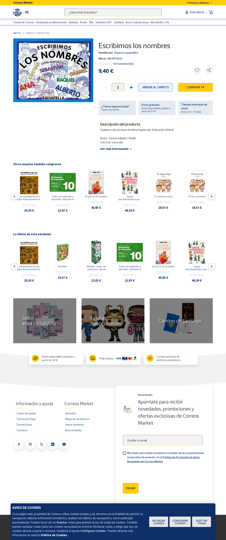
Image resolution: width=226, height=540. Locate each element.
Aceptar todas (201, 522)
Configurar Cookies (180, 522)
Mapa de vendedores (77, 418)
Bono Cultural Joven (137, 22)
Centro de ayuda (26, 413)
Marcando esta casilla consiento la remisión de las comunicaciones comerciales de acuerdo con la (165, 457)
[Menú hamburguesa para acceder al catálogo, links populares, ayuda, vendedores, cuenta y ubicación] (27, 12)
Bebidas (73, 22)
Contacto (22, 430)
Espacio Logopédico (126, 52)
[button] (130, 87)
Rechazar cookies (158, 522)
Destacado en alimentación (51, 22)
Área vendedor (73, 430)
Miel (91, 22)
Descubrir (70, 413)
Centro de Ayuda (110, 109)
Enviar (130, 488)
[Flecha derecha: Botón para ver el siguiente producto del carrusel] (212, 196)
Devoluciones (24, 424)
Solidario (119, 22)
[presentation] (150, 472)
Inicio (17, 33)
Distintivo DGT (104, 22)
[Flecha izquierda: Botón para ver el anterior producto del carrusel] (14, 196)
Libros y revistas (38, 33)
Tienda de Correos (23, 22)
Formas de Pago (26, 418)
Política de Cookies (54, 535)
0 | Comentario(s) (123, 63)
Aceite (83, 22)
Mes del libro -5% (160, 22)
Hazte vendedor (74, 424)
